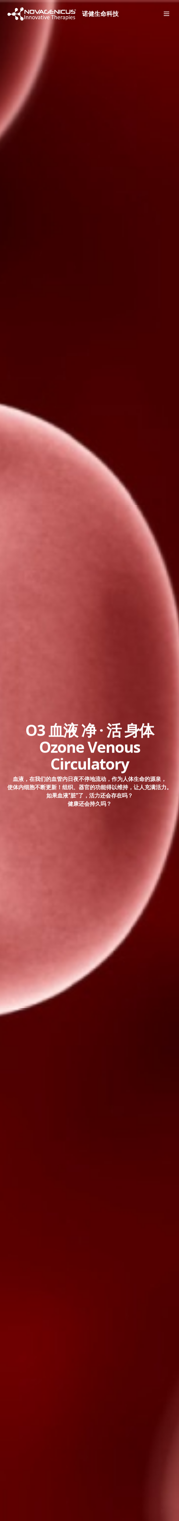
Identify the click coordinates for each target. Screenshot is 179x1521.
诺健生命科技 (103, 13)
